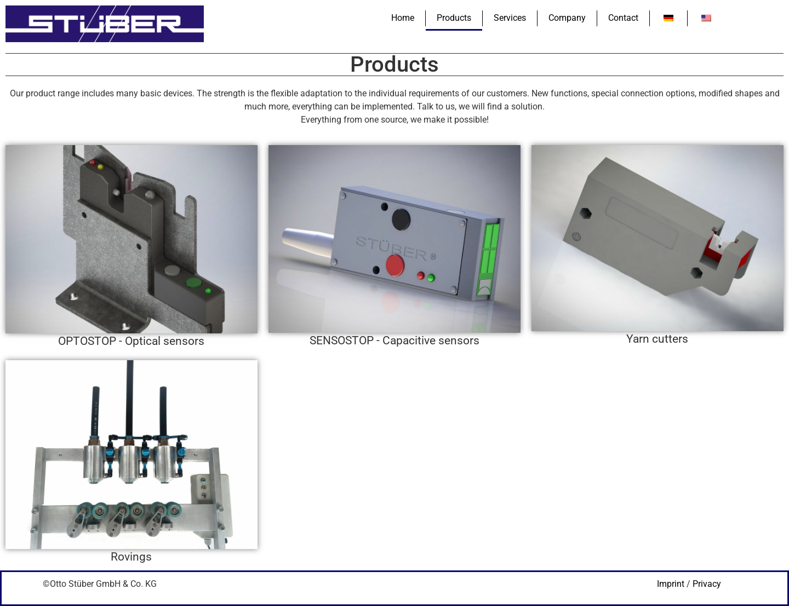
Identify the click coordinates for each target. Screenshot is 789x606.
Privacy (707, 584)
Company (567, 18)
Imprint (670, 584)
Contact (623, 18)
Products (454, 18)
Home (402, 18)
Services (510, 18)
